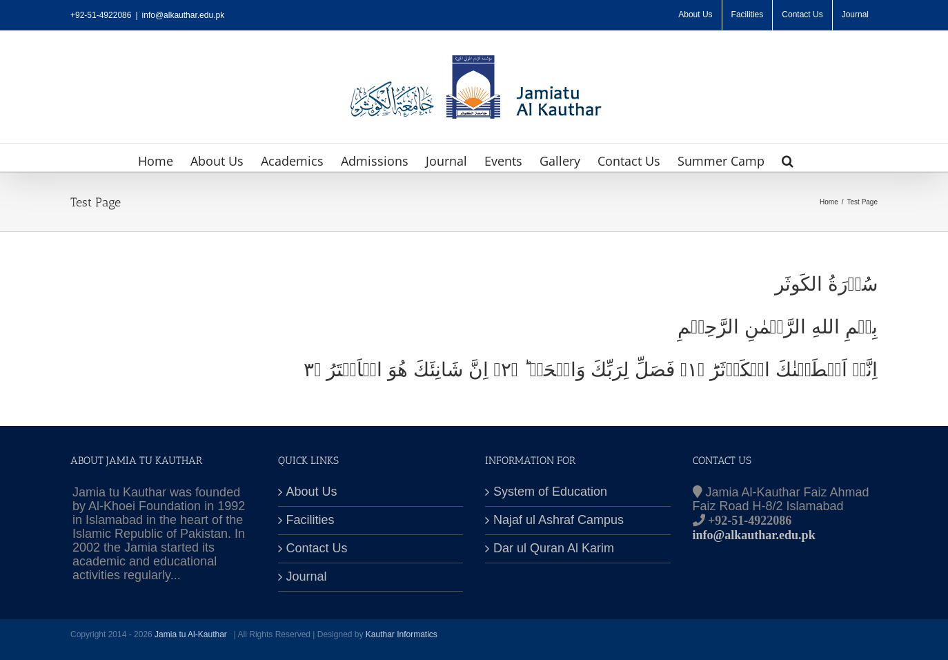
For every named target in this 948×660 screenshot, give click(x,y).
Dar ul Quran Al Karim (553, 548)
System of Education (550, 491)
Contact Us (317, 548)
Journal (306, 576)
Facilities (310, 520)
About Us (311, 491)
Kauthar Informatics (401, 634)
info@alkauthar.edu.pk (183, 15)
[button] (787, 157)
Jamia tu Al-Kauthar (192, 634)
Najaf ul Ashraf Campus (558, 520)
